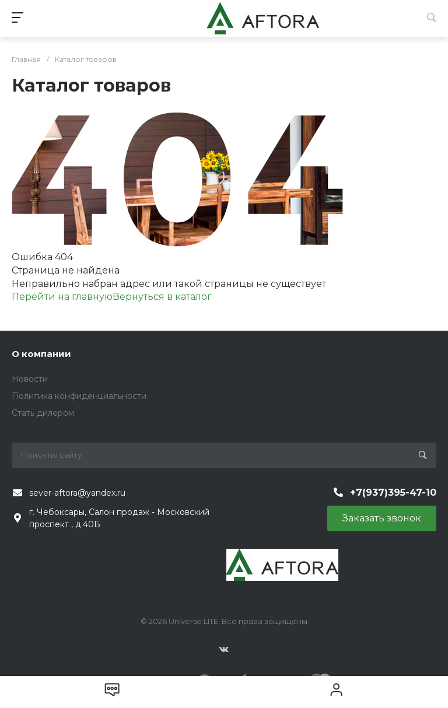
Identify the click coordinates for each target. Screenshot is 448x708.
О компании (41, 353)
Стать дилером (43, 413)
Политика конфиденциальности (79, 396)
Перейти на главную (62, 296)
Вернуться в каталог (162, 296)
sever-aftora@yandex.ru (77, 493)
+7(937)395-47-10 (393, 492)
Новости (30, 379)
